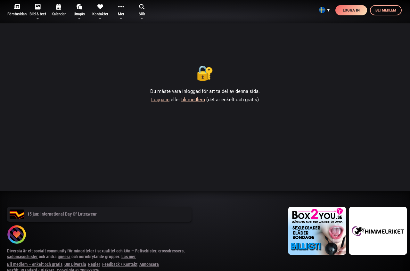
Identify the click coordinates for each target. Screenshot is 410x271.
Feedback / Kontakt (119, 264)
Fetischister (145, 250)
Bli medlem (385, 10)
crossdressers (171, 250)
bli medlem (193, 100)
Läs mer (128, 256)
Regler (94, 264)
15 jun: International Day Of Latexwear (53, 214)
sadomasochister (22, 256)
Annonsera (149, 264)
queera (64, 256)
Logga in (351, 10)
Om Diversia (75, 264)
